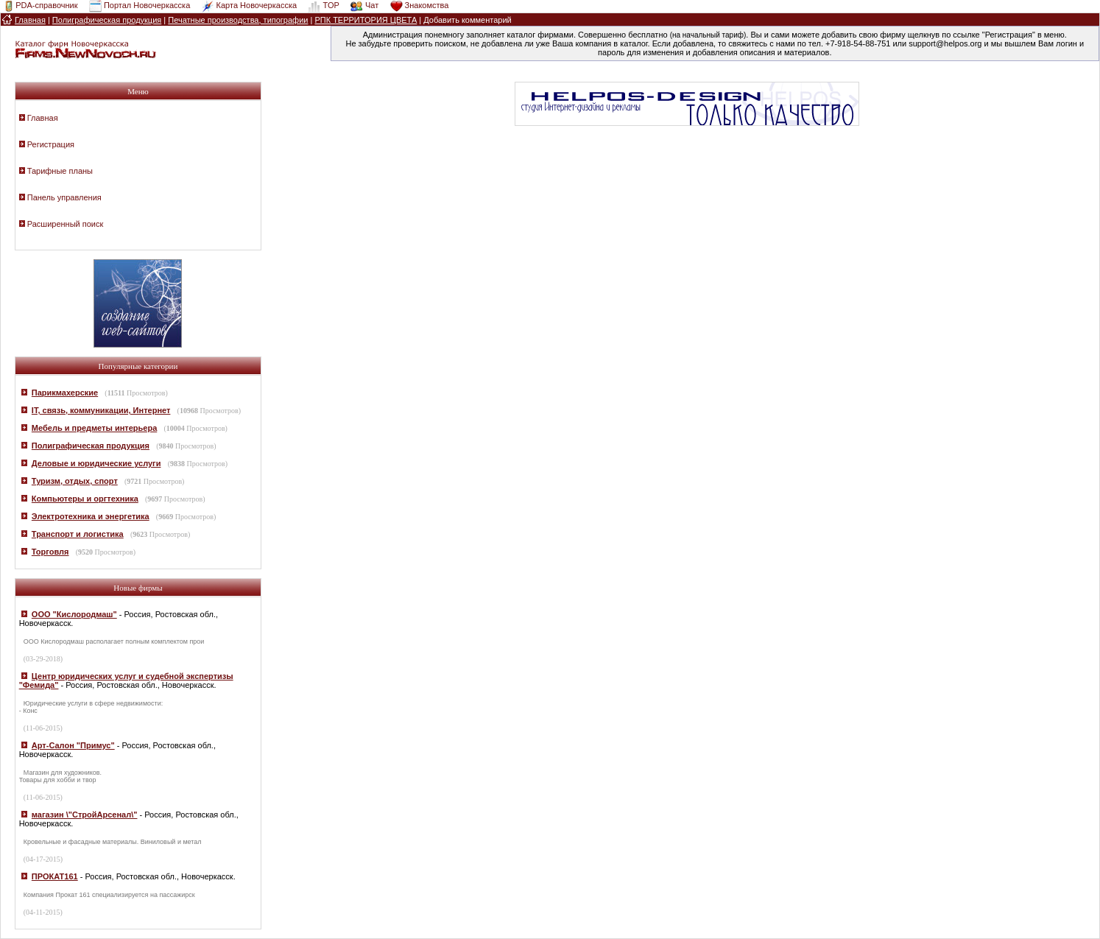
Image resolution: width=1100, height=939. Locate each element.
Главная (42, 117)
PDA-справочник (46, 5)
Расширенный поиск (65, 223)
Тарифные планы (60, 170)
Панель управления (64, 197)
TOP (330, 5)
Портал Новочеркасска (147, 5)
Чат (371, 5)
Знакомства (427, 5)
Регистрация (50, 144)
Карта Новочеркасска (256, 5)
